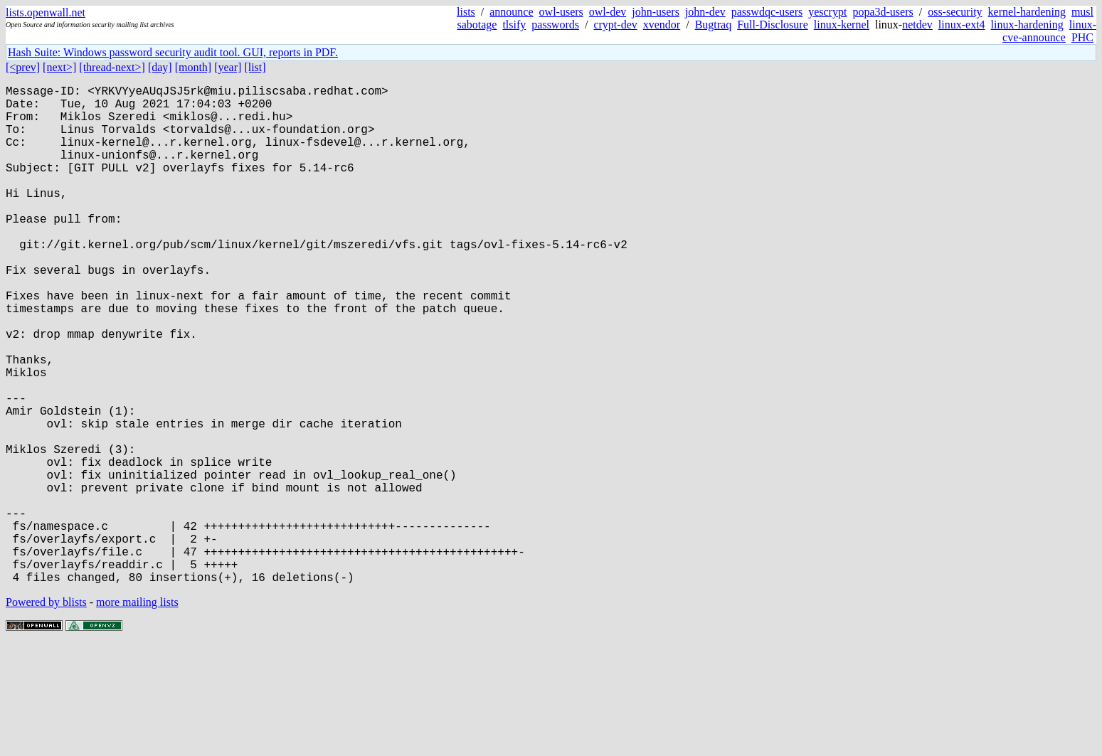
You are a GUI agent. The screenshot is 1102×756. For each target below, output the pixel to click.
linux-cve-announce (1049, 30)
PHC (1082, 37)
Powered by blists (46, 713)
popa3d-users (882, 12)
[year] (227, 67)
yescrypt (827, 12)
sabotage (477, 24)
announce (511, 12)
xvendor (661, 24)
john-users (655, 12)
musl (1082, 12)
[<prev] (23, 67)
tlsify (514, 24)
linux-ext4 (961, 24)
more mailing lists (137, 713)
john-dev (705, 12)
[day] (160, 67)
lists (466, 12)
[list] (254, 67)
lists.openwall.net (45, 12)
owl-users (561, 12)
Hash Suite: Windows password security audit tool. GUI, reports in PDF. (173, 52)
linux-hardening (1027, 24)
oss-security (955, 12)
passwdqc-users (766, 12)
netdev (917, 24)
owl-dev (607, 12)
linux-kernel (841, 24)
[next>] (59, 67)
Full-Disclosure (772, 24)
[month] (193, 67)
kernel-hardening (1027, 12)
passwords (555, 24)
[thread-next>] (112, 67)
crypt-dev (615, 24)
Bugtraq (713, 24)
